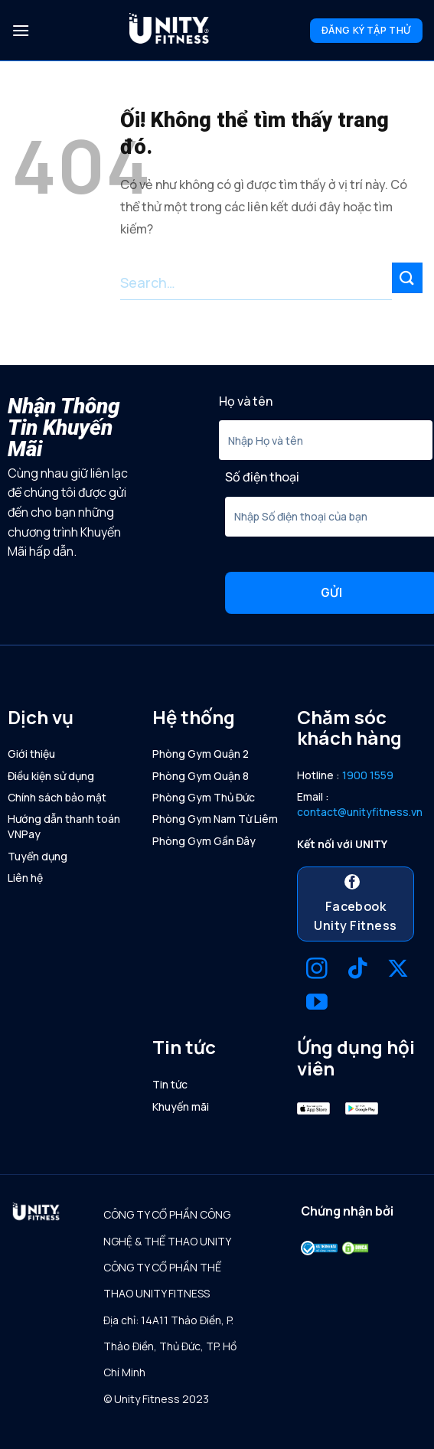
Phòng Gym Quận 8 (200, 776)
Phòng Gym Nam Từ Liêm (215, 818)
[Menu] (20, 30)
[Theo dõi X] (398, 970)
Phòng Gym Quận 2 (200, 753)
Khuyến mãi (180, 1106)
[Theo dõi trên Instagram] (317, 970)
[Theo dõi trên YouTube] (317, 1004)
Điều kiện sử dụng (51, 776)
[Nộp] (407, 277)
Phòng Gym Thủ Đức (203, 797)
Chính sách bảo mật (57, 797)
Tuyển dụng (37, 856)
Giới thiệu (31, 753)
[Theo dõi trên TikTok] (357, 970)
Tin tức (170, 1084)
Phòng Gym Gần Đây (204, 841)
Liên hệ (25, 877)
